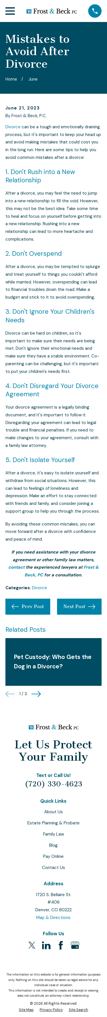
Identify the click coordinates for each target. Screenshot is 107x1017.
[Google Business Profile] (75, 945)
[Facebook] (60, 945)
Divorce (13, 127)
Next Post (79, 606)
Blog (53, 845)
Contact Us (53, 867)
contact (16, 567)
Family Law (53, 834)
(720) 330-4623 (53, 784)
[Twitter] (32, 945)
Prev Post (28, 606)
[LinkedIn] (46, 945)
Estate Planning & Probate (53, 823)
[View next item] (36, 694)
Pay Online (53, 856)
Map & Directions (53, 917)
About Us (53, 812)
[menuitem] (26, 1010)
